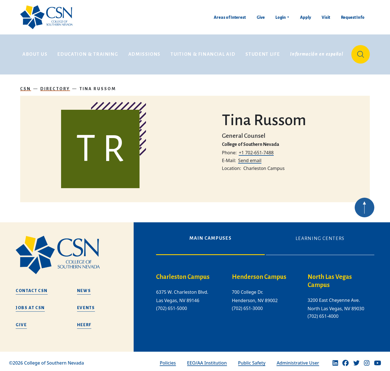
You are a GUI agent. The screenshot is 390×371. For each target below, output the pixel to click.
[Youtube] (377, 359)
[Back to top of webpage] (364, 211)
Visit (326, 17)
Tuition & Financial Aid (203, 52)
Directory (55, 85)
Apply (305, 17)
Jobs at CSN (30, 304)
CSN (25, 85)
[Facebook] (345, 359)
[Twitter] (356, 359)
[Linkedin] (335, 359)
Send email (249, 157)
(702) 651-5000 (171, 305)
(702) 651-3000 (247, 305)
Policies (168, 359)
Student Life (262, 52)
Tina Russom (98, 85)
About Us (34, 52)
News (84, 287)
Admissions (144, 52)
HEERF (84, 321)
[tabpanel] (265, 297)
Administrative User (298, 359)
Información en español (316, 52)
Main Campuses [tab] (210, 234)
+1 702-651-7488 (256, 149)
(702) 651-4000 (323, 313)
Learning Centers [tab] (320, 235)
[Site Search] (360, 52)
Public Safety (252, 359)
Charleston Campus (183, 273)
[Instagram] (367, 359)
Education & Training (87, 52)
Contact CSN (32, 287)
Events (86, 304)
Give (261, 17)
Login (280, 17)
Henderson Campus (259, 273)
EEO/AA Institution (207, 359)
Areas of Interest (230, 17)
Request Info (353, 17)
